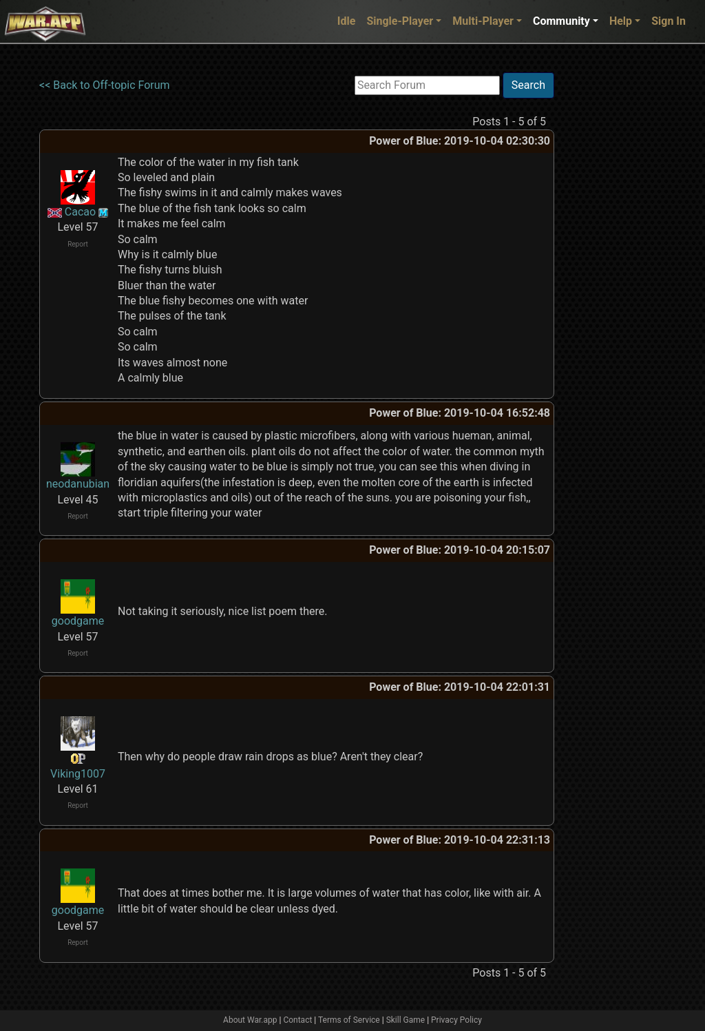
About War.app (250, 1020)
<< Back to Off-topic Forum (104, 85)
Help (620, 21)
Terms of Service (349, 1020)
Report (77, 244)
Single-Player (399, 21)
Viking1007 (77, 773)
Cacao (80, 211)
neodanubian (77, 483)
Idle (346, 21)
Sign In (668, 21)
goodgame (78, 620)
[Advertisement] (611, 279)
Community (561, 21)
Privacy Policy (456, 1020)
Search (528, 85)
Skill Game (405, 1020)
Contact (297, 1020)
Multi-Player (483, 21)
